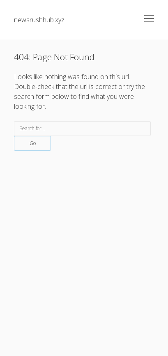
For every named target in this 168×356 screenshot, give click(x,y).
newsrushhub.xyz (39, 19)
